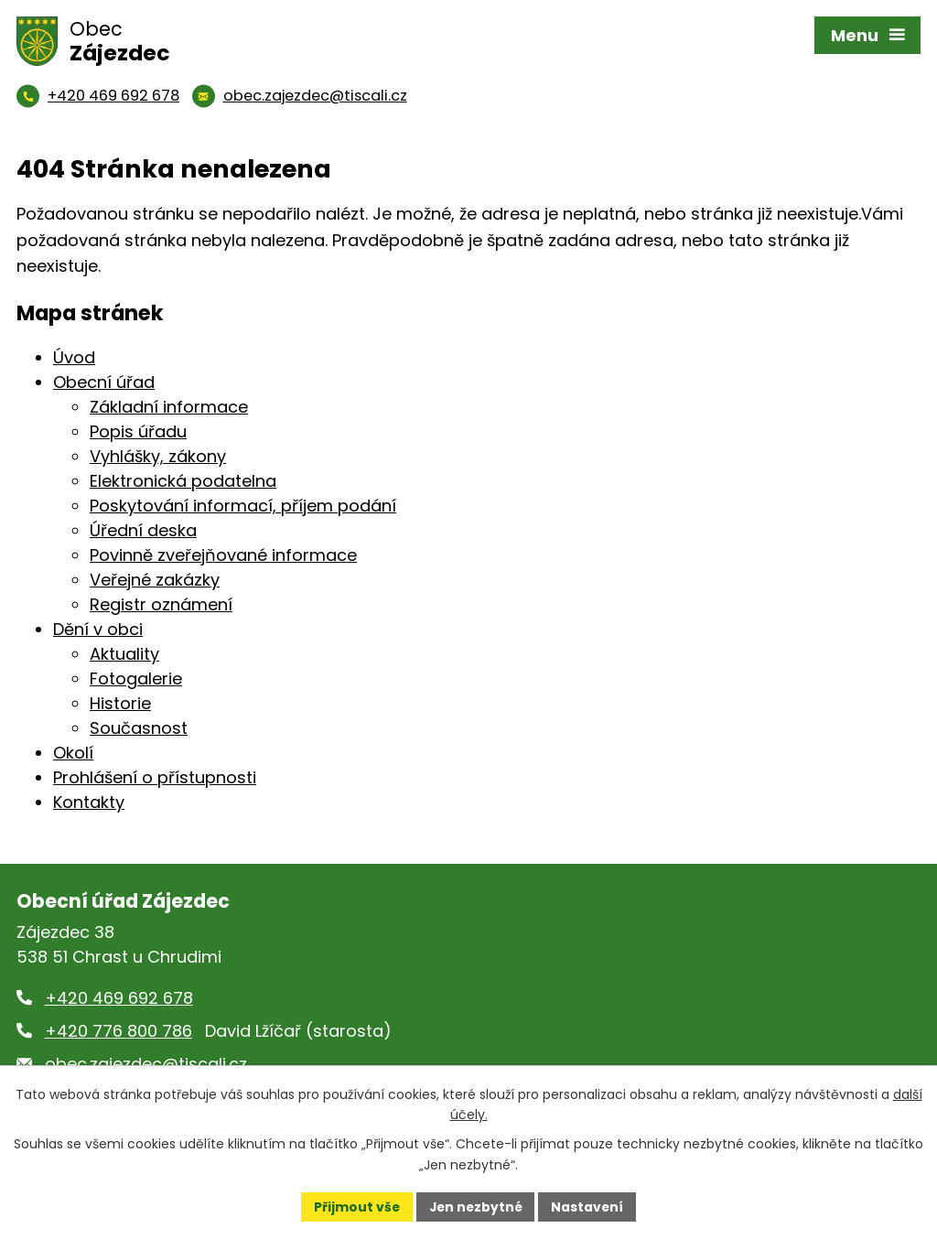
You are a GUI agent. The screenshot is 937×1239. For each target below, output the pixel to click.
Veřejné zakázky (155, 579)
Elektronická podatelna (183, 480)
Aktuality (124, 653)
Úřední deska (143, 530)
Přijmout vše (354, 1206)
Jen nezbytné (475, 1206)
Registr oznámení (161, 604)
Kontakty (88, 802)
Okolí (73, 752)
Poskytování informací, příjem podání (243, 505)
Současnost (139, 727)
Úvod (74, 357)
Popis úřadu (138, 431)
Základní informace (169, 406)
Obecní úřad (104, 382)
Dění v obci (98, 629)
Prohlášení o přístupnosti (154, 777)
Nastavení (589, 1206)
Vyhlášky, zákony (158, 456)
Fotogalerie (136, 678)
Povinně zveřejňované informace (223, 555)
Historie (120, 703)
